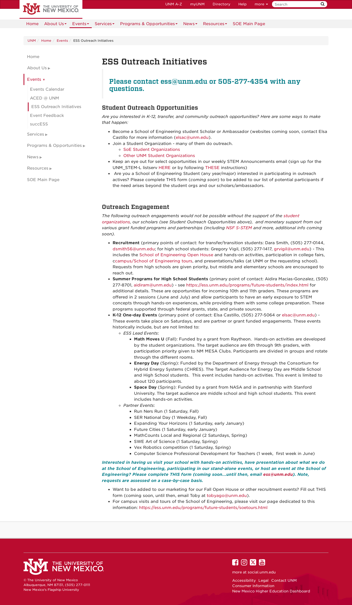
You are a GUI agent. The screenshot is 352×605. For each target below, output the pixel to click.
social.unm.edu (262, 572)
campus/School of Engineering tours (153, 261)
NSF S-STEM (239, 227)
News (190, 24)
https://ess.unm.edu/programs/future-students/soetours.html (203, 507)
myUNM (197, 4)
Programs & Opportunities (149, 24)
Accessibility (244, 580)
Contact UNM (284, 580)
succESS (39, 124)
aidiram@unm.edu (153, 285)
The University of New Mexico (51, 9)
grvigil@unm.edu (291, 249)
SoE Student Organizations (151, 149)
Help (242, 4)
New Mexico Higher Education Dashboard (271, 591)
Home (32, 23)
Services (104, 24)
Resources (215, 24)
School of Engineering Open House (176, 254)
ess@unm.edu (278, 474)
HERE (165, 167)
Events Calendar (47, 89)
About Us (55, 24)
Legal (263, 580)
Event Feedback (47, 115)
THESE (212, 167)
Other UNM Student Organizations (159, 155)
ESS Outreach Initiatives (56, 106)
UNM (32, 41)
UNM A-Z (173, 4)
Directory (221, 4)
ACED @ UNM (44, 98)
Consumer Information (253, 586)
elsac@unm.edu (192, 137)
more (261, 4)
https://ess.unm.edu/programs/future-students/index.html (247, 285)
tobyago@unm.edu (227, 495)
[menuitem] (32, 24)
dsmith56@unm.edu (134, 249)
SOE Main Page (249, 23)
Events (80, 24)
